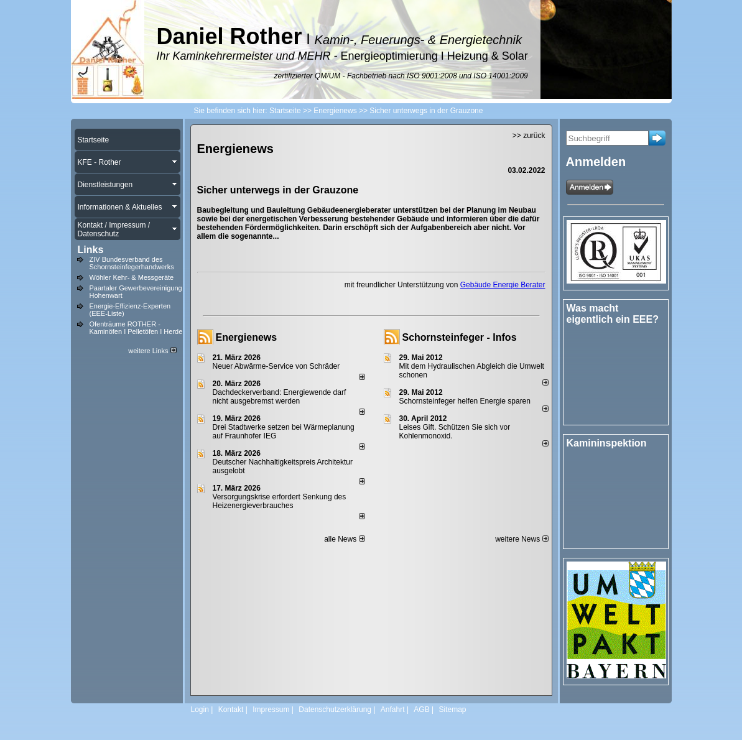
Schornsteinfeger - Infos (459, 337)
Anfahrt (393, 709)
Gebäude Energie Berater (502, 284)
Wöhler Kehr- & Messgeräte (132, 277)
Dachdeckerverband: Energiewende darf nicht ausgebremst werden (279, 396)
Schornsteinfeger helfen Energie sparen (465, 401)
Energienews (246, 337)
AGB (421, 709)
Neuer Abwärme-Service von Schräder (276, 366)
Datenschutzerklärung (335, 709)
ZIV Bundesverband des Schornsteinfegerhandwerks (132, 263)
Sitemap (452, 709)
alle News (344, 539)
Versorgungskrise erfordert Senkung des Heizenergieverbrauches (279, 501)
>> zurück (528, 135)
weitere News (521, 539)
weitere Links (152, 350)
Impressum (271, 709)
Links (91, 249)
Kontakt (231, 709)
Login (200, 709)
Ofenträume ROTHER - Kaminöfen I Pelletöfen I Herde (136, 327)
